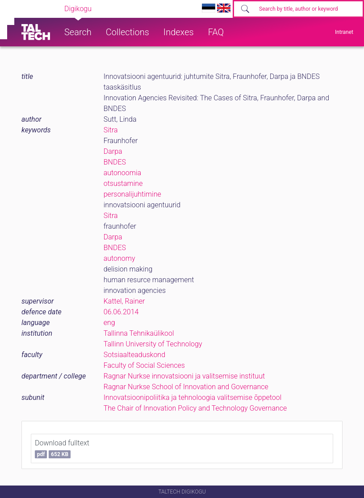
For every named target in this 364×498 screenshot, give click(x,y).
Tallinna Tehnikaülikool (139, 333)
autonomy (119, 258)
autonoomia (122, 173)
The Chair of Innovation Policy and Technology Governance (195, 408)
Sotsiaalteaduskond (134, 354)
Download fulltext (62, 448)
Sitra (111, 130)
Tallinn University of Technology (153, 344)
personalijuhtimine (132, 194)
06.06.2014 (121, 312)
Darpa (113, 151)
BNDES (115, 162)
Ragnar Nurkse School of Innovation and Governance (186, 387)
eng (109, 322)
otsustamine (123, 183)
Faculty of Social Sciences (144, 365)
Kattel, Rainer (124, 301)
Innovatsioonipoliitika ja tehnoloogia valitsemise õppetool (193, 397)
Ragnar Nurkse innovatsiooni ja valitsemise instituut (184, 376)
